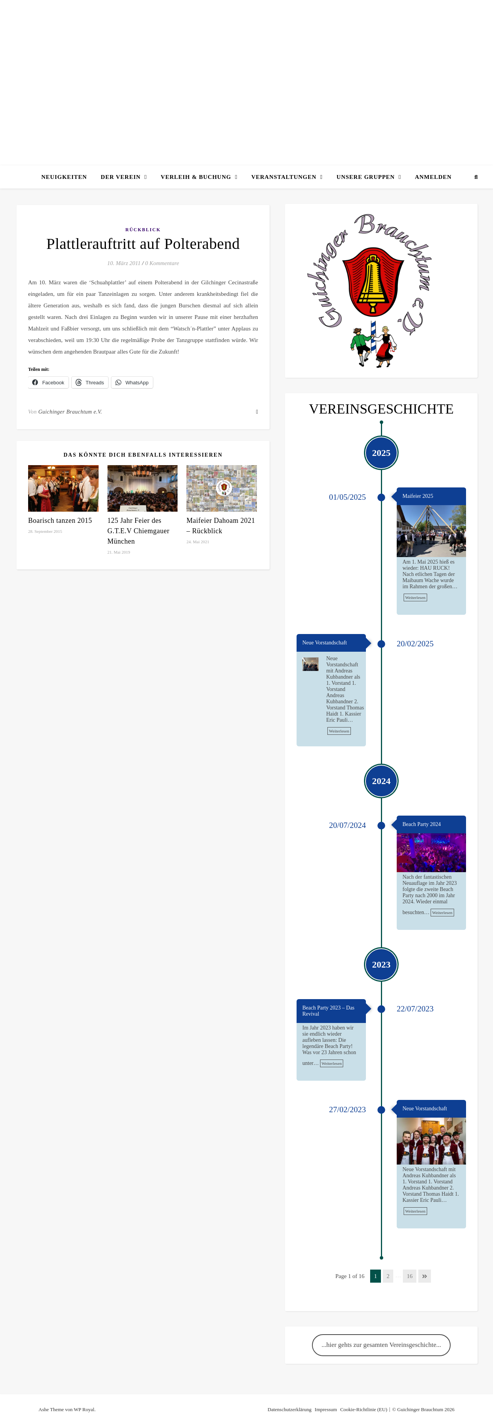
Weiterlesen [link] (415, 597)
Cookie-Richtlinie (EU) (363, 1409)
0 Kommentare (162, 263)
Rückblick (143, 229)
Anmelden (433, 177)
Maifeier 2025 (417, 496)
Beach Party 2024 (421, 824)
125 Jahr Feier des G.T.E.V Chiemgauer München (138, 531)
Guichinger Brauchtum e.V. (70, 412)
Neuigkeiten (64, 177)
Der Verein (121, 177)
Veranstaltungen (283, 177)
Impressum (326, 1409)
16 (410, 1276)
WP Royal (84, 1409)
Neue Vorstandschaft (324, 643)
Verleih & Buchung (196, 177)
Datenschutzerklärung (290, 1409)
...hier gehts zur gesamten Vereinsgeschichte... (381, 1344)
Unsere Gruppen (366, 177)
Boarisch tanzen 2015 (60, 520)
